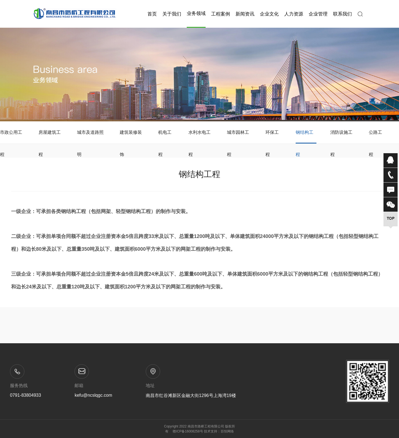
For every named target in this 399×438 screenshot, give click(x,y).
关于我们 (171, 14)
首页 (152, 14)
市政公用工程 (11, 137)
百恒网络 (227, 431)
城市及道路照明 (90, 137)
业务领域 (196, 13)
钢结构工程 (304, 137)
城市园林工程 (238, 137)
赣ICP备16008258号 (188, 431)
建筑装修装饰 (131, 137)
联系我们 (342, 14)
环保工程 (272, 137)
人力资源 (293, 14)
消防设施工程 (341, 137)
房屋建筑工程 (50, 137)
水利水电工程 (199, 137)
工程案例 (220, 14)
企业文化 (269, 14)
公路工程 (375, 137)
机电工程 (165, 137)
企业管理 (318, 14)
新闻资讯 (245, 14)
